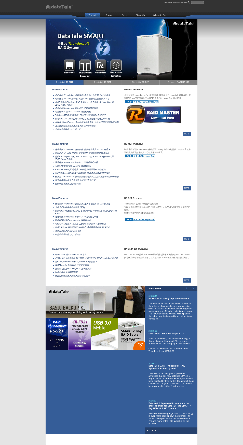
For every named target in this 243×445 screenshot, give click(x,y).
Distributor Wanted (171, 2)
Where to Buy (160, 15)
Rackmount (178, 82)
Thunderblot (140, 82)
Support (109, 15)
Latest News (154, 288)
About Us (140, 15)
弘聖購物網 (183, 2)
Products (92, 15)
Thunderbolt (64, 82)
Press (124, 15)
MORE (186, 134)
